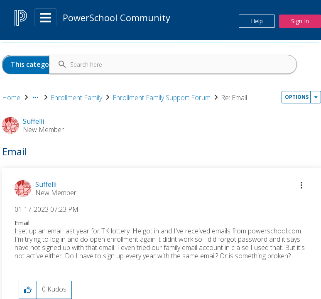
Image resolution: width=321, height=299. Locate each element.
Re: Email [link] (234, 97)
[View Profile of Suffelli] (45, 184)
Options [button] (297, 96)
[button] (301, 185)
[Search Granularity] (40, 64)
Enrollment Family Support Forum (162, 97)
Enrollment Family (76, 97)
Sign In (300, 21)
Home (11, 97)
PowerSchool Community (116, 17)
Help (257, 21)
